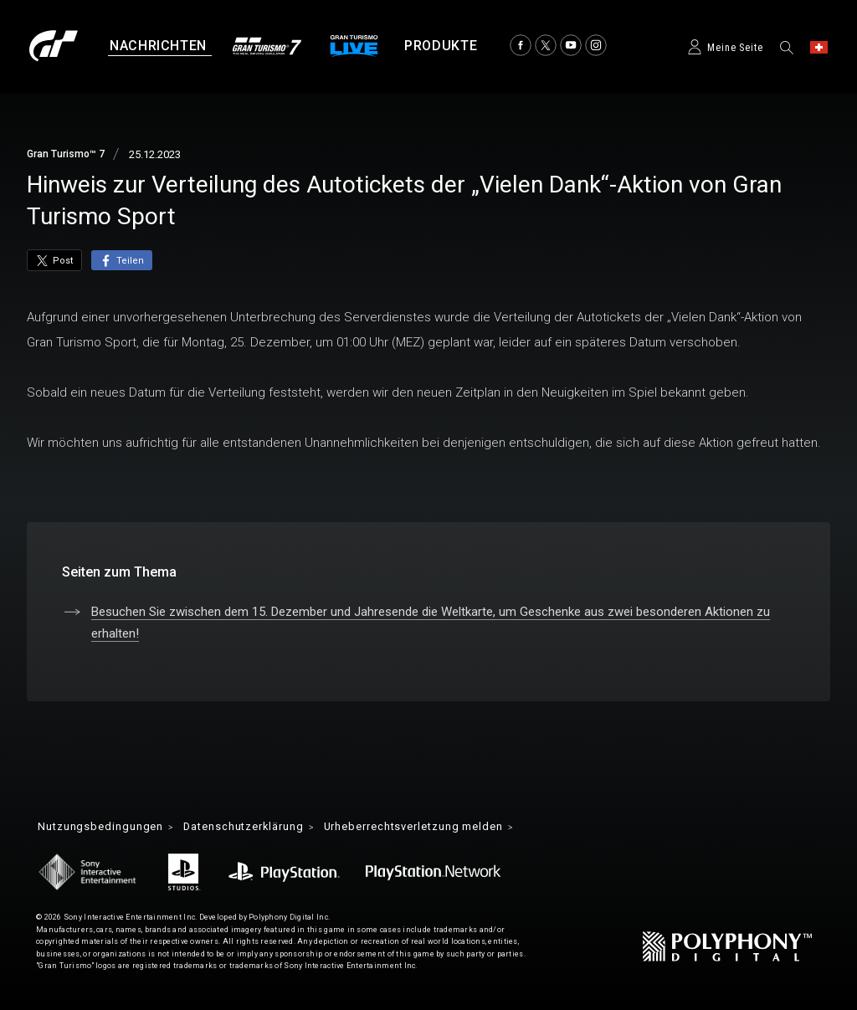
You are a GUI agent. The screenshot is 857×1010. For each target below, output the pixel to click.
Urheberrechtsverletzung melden (447, 827)
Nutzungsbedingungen (105, 827)
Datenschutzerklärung (259, 827)
